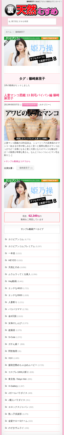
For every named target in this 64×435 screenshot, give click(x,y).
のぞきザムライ (18, 428)
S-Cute (15, 337)
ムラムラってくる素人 (22, 274)
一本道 (15, 253)
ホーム (8, 32)
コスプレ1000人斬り (21, 372)
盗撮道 (15, 330)
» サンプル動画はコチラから (17, 161)
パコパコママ (29, 105)
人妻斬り (16, 302)
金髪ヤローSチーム (20, 421)
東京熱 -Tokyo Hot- (20, 379)
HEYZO (15, 260)
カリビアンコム (19, 239)
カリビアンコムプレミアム (24, 246)
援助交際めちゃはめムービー (26, 365)
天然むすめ (17, 267)
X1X (13, 358)
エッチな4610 (18, 288)
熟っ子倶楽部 (18, 414)
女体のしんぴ (18, 323)
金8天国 (15, 316)
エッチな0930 (18, 295)
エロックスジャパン (20, 407)
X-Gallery (16, 386)
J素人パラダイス (19, 400)
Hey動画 (15, 281)
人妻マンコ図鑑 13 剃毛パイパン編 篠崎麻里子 (31, 97)
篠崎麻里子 (20, 32)
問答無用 (14, 351)
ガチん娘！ (16, 344)
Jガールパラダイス (20, 393)
